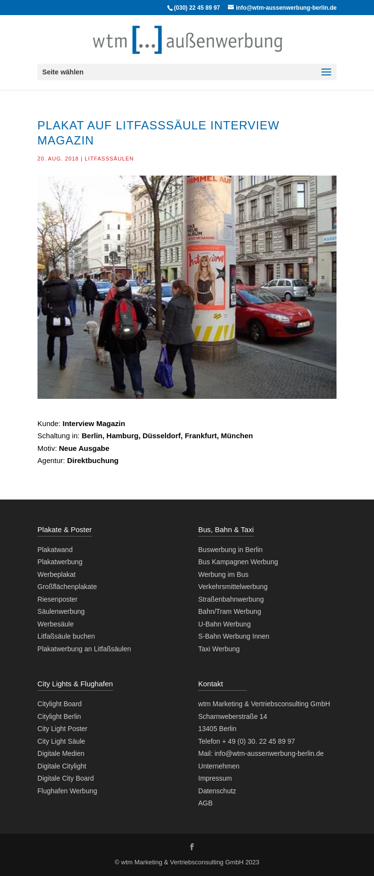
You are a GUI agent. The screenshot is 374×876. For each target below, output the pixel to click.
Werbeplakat (56, 574)
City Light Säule (61, 741)
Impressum (215, 778)
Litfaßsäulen (109, 158)
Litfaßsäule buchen (66, 636)
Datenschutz (217, 791)
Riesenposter (57, 599)
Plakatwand (55, 550)
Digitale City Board (65, 778)
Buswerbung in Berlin (230, 550)
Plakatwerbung (60, 562)
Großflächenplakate (67, 586)
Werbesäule (55, 624)
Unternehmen (219, 766)
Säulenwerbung (61, 611)
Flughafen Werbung (67, 791)
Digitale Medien (61, 753)
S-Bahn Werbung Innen (233, 636)
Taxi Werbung (219, 649)
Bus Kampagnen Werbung (238, 562)
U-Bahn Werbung (224, 624)
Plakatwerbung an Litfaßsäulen (84, 649)
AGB (205, 803)
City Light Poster (62, 729)
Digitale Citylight (61, 766)
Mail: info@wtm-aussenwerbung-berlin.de (261, 753)
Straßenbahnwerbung (231, 599)
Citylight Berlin (59, 716)
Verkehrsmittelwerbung (232, 586)
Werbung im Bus (223, 574)
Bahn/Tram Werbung (229, 611)
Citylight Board (59, 704)
